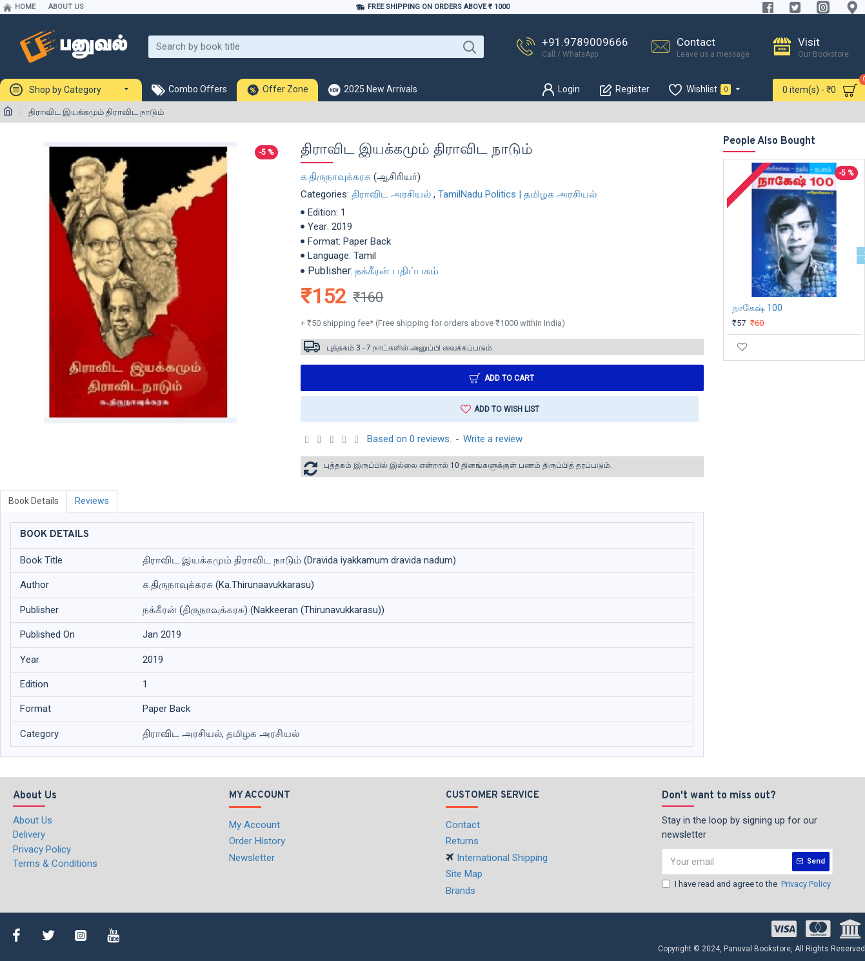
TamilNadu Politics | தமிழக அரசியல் (517, 194)
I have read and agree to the (747, 884)
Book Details (33, 501)
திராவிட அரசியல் (391, 194)
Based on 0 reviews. (409, 439)
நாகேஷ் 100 (757, 308)
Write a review (492, 439)
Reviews (92, 501)
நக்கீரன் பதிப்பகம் (397, 271)
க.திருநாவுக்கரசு (336, 177)
